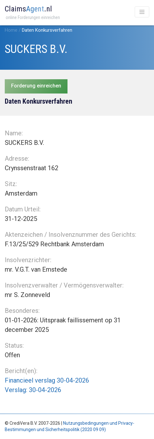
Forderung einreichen (36, 86)
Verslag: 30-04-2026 (33, 390)
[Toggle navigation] (142, 11)
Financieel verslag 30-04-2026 (47, 380)
